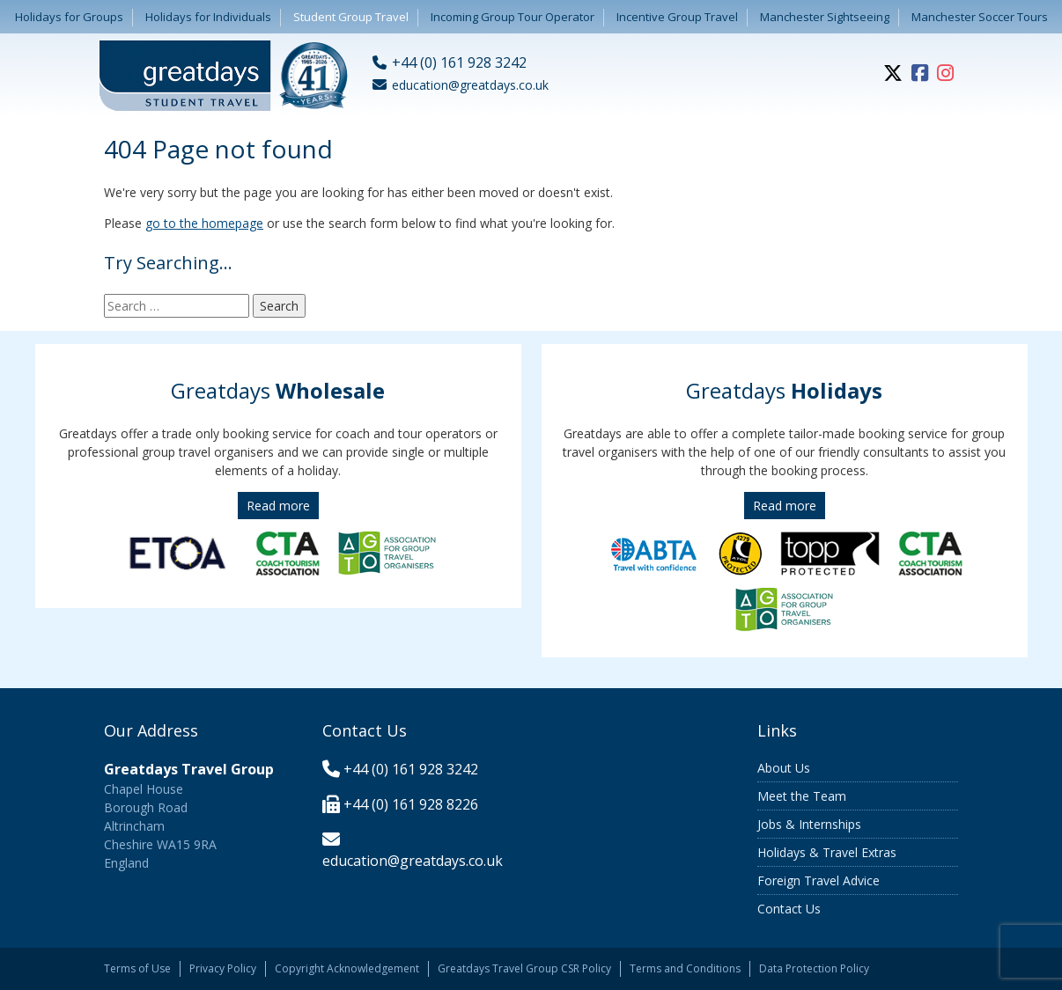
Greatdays (278, 390)
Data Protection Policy (814, 968)
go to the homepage (204, 223)
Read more (278, 505)
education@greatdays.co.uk (412, 860)
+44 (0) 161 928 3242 (410, 769)
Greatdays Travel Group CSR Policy (524, 968)
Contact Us (789, 908)
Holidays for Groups (69, 17)
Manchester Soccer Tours (979, 17)
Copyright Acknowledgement (347, 968)
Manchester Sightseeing (824, 17)
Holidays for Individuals (208, 17)
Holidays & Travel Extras (826, 852)
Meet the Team (801, 796)
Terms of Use (137, 968)
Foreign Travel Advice (818, 880)
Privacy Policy (222, 968)
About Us (783, 767)
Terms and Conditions (685, 968)
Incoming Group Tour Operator (512, 17)
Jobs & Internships (809, 824)
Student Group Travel (351, 17)
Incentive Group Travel (677, 17)
